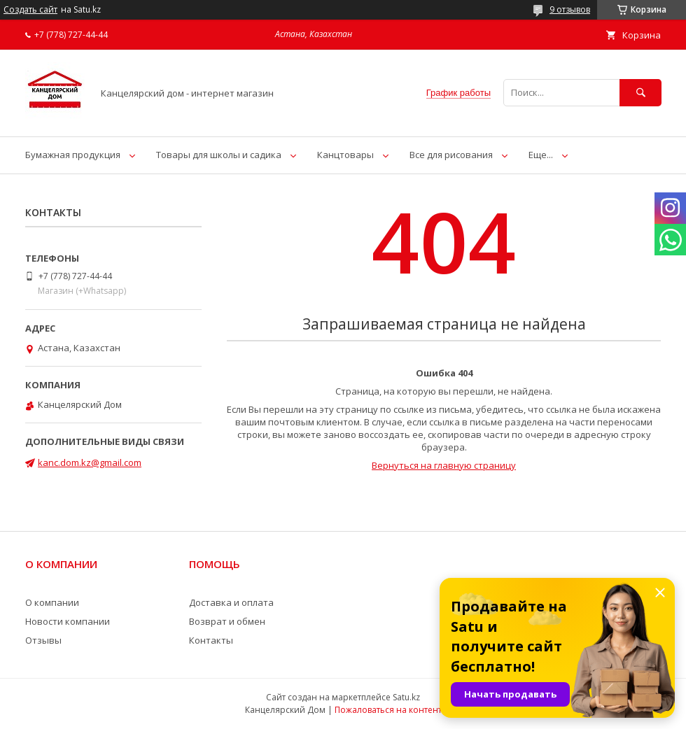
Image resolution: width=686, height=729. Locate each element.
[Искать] (641, 92)
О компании (52, 602)
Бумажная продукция (72, 154)
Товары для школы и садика (218, 154)
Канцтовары (345, 154)
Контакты (211, 640)
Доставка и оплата (231, 602)
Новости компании (67, 621)
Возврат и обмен (227, 621)
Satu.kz (406, 697)
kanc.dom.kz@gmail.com (89, 462)
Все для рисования (451, 154)
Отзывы (43, 640)
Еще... (540, 154)
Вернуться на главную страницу (444, 465)
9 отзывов (570, 9)
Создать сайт (30, 10)
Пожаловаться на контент (388, 710)
